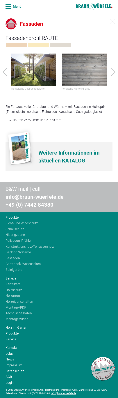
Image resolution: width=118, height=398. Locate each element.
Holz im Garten (16, 327)
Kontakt (11, 348)
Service (11, 278)
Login (10, 383)
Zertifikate (13, 284)
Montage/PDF (16, 307)
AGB (9, 377)
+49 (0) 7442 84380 (29, 205)
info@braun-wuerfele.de (35, 197)
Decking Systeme (18, 252)
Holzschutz (14, 290)
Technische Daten (19, 313)
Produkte (12, 217)
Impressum (14, 365)
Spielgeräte (14, 270)
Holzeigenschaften (19, 301)
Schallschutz (15, 229)
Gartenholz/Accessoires (23, 264)
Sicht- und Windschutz (22, 223)
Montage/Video (17, 319)
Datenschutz (15, 371)
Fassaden (13, 258)
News (10, 359)
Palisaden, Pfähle (18, 241)
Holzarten (13, 296)
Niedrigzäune (15, 235)
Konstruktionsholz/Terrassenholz (30, 246)
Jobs (9, 353)
